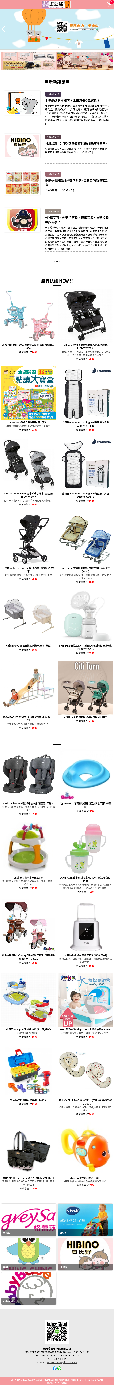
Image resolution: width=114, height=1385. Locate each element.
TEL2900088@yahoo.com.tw (62, 1362)
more (57, 261)
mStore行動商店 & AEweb (91, 1379)
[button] (55, 47)
